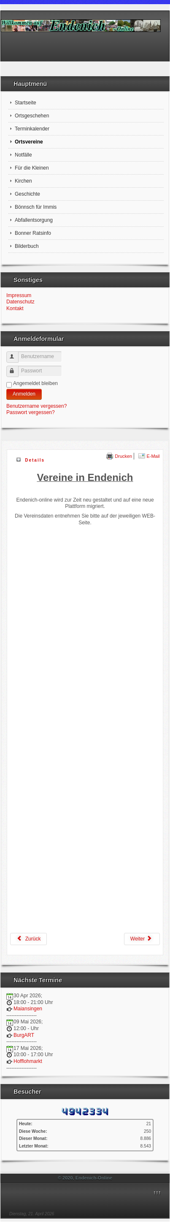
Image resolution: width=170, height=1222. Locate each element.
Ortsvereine (29, 142)
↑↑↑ (157, 1192)
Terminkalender (32, 129)
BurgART (23, 1035)
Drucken (119, 456)
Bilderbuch (27, 246)
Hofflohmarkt (27, 1061)
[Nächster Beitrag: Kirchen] (142, 939)
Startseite (25, 103)
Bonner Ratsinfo (33, 233)
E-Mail (149, 456)
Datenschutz (20, 302)
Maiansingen (27, 1009)
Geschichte (27, 194)
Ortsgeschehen (32, 116)
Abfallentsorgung (34, 220)
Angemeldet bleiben (35, 383)
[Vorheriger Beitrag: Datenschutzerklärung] (28, 939)
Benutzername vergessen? (36, 406)
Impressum (18, 295)
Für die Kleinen (32, 168)
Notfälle (23, 155)
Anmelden (24, 394)
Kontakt (15, 308)
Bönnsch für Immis (36, 207)
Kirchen (23, 181)
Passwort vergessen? (30, 412)
